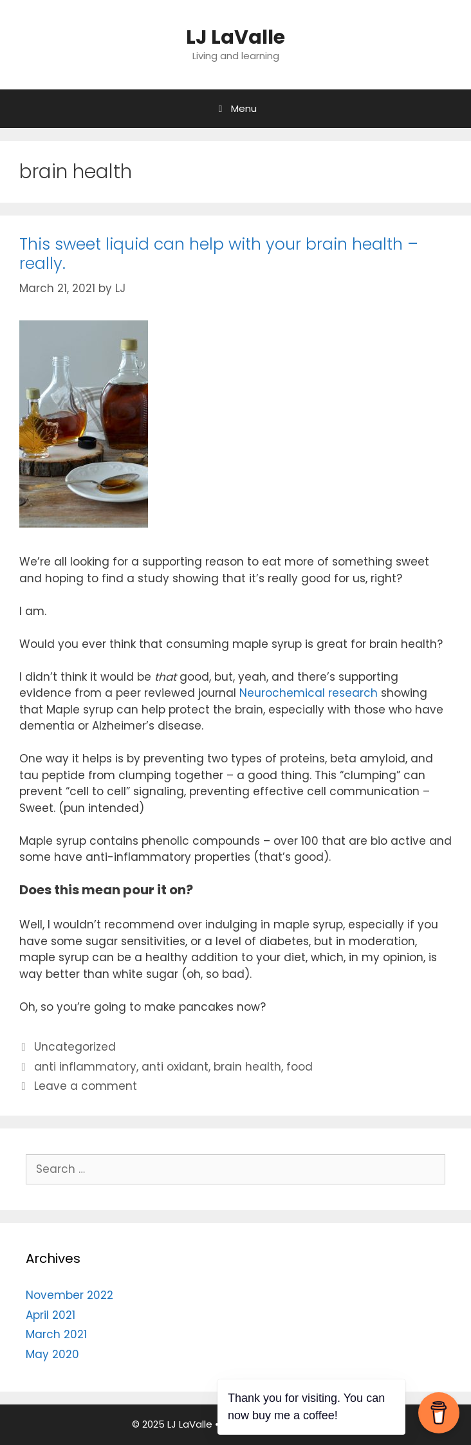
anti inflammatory (85, 1066)
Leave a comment (85, 1086)
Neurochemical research (308, 693)
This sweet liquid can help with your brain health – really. (218, 254)
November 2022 (69, 1295)
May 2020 (52, 1354)
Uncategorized (75, 1046)
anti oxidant (175, 1066)
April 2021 (50, 1315)
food (299, 1066)
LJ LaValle (235, 37)
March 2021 (56, 1334)
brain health (247, 1066)
